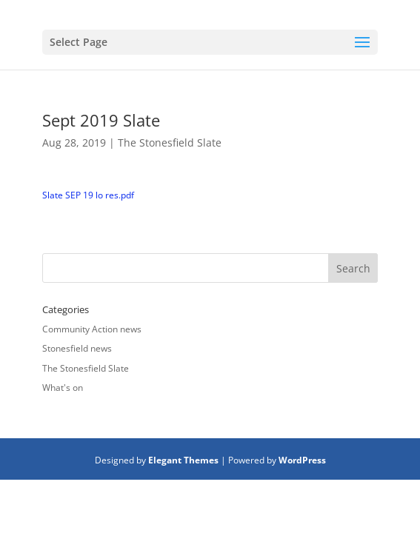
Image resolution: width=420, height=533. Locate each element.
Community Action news (91, 329)
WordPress (302, 460)
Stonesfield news (77, 348)
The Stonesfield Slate (169, 142)
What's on (62, 387)
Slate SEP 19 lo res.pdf (88, 195)
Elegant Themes (183, 460)
